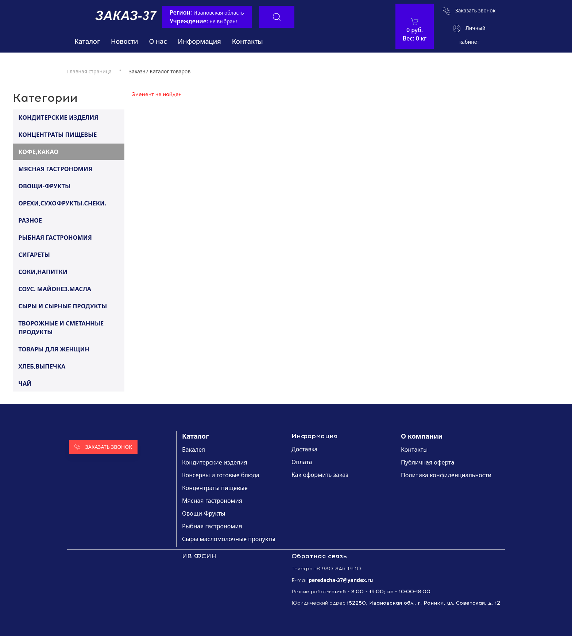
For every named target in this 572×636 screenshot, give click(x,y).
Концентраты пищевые (215, 488)
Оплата (301, 462)
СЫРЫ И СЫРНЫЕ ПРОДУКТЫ (62, 306)
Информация (199, 41)
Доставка (304, 449)
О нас (158, 41)
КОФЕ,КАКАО (38, 151)
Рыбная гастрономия (212, 526)
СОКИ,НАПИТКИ (42, 271)
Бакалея (193, 450)
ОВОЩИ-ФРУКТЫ (44, 186)
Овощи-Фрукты (203, 513)
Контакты (247, 41)
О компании (421, 436)
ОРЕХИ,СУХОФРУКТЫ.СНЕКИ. (62, 203)
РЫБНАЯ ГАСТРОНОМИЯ (55, 237)
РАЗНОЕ (30, 220)
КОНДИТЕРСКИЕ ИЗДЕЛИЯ (58, 117)
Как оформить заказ (319, 475)
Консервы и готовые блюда (220, 475)
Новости (124, 41)
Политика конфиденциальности (446, 475)
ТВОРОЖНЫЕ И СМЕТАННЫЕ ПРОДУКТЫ (61, 327)
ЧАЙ (24, 383)
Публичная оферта (427, 462)
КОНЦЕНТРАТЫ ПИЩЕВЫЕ (57, 134)
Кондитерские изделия (214, 462)
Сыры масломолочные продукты (228, 539)
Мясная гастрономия (212, 501)
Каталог (87, 41)
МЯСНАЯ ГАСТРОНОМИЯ (55, 169)
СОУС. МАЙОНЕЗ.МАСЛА (54, 289)
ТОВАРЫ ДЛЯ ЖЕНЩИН (53, 349)
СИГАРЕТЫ (34, 254)
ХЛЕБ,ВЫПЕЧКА (41, 366)
